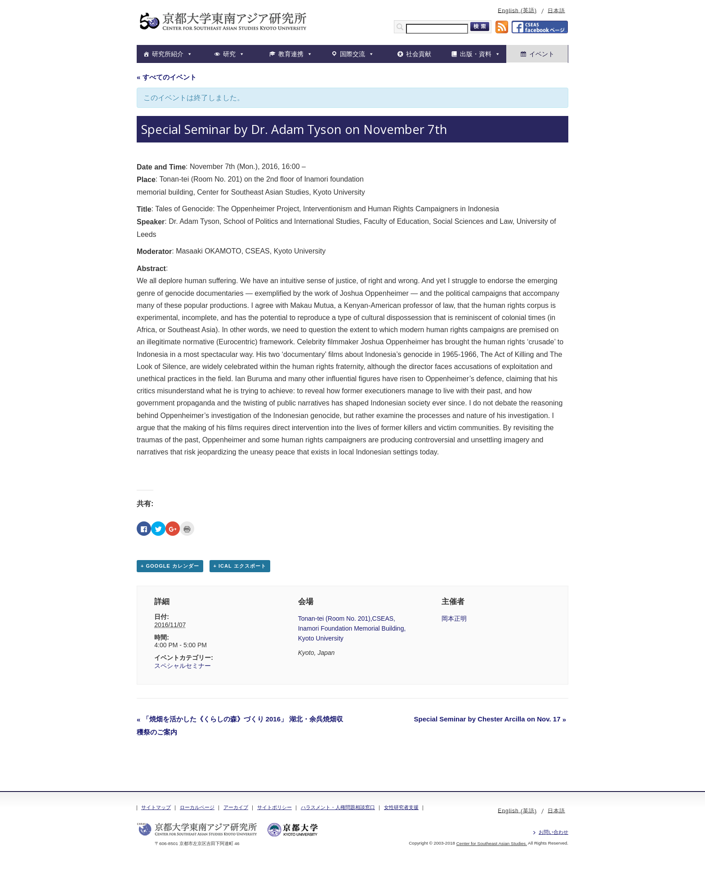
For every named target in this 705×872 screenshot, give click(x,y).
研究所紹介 (167, 54)
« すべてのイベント (166, 77)
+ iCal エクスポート (240, 566)
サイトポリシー (274, 807)
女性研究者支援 (401, 807)
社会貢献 (418, 54)
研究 (229, 54)
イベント (541, 54)
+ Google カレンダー (170, 566)
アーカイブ (235, 807)
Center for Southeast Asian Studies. (491, 843)
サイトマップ (156, 807)
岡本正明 (454, 618)
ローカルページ (197, 807)
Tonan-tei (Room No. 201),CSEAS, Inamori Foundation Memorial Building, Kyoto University (352, 628)
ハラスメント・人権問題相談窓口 (338, 807)
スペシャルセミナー (182, 665)
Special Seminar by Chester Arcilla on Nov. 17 (490, 719)
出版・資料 (475, 54)
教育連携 (290, 54)
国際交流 (352, 54)
